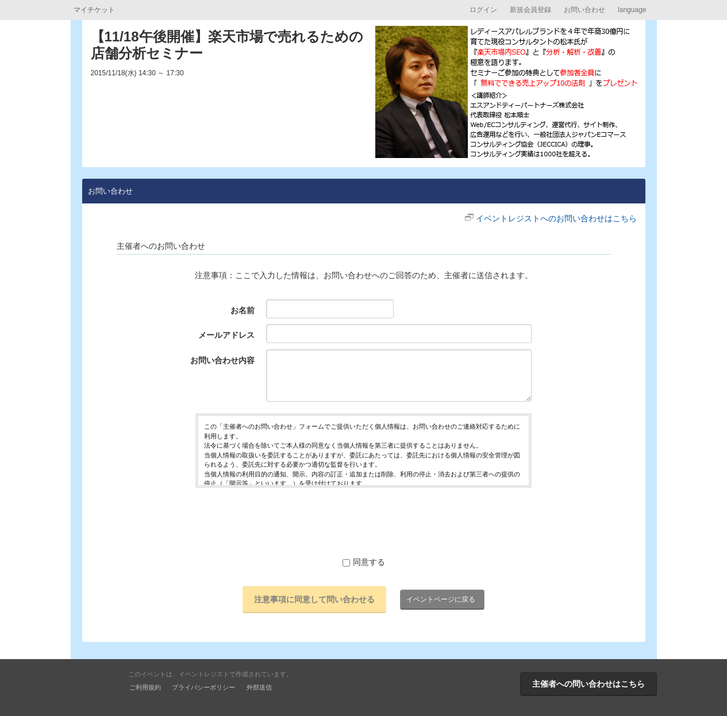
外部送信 (259, 687)
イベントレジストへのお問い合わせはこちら (556, 218)
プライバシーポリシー (203, 687)
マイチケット (94, 10)
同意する (364, 562)
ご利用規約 (145, 687)
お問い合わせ (584, 10)
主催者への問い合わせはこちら (588, 683)
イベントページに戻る (440, 599)
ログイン (483, 10)
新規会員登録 (530, 10)
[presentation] (363, 521)
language (632, 10)
